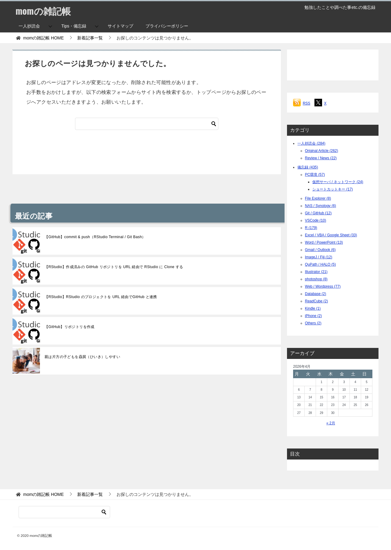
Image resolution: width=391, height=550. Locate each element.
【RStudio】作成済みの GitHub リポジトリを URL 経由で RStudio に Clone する (114, 267)
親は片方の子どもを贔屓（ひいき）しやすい (82, 357)
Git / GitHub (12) (318, 213)
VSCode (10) (315, 220)
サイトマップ (120, 26)
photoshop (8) (316, 279)
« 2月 (330, 423)
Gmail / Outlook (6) (320, 250)
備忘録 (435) (307, 167)
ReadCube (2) (316, 301)
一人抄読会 (29, 26)
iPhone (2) (313, 316)
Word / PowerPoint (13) (324, 242)
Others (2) (313, 323)
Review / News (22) (321, 158)
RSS (306, 103)
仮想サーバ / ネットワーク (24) (337, 182)
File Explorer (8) (318, 198)
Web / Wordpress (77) (323, 286)
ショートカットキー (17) (332, 189)
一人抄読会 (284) (311, 143)
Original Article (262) (321, 151)
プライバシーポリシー (166, 26)
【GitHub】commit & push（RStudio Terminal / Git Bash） (95, 237)
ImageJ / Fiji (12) (318, 257)
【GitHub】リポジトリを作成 (70, 327)
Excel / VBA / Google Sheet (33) (331, 235)
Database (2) (315, 294)
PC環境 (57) (315, 174)
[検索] (146, 124)
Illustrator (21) (316, 272)
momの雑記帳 (43, 10)
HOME (43, 37)
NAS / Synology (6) (320, 206)
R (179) (311, 228)
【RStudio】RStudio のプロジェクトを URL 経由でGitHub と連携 (101, 297)
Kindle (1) (313, 308)
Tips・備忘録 (73, 26)
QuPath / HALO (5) (320, 264)
